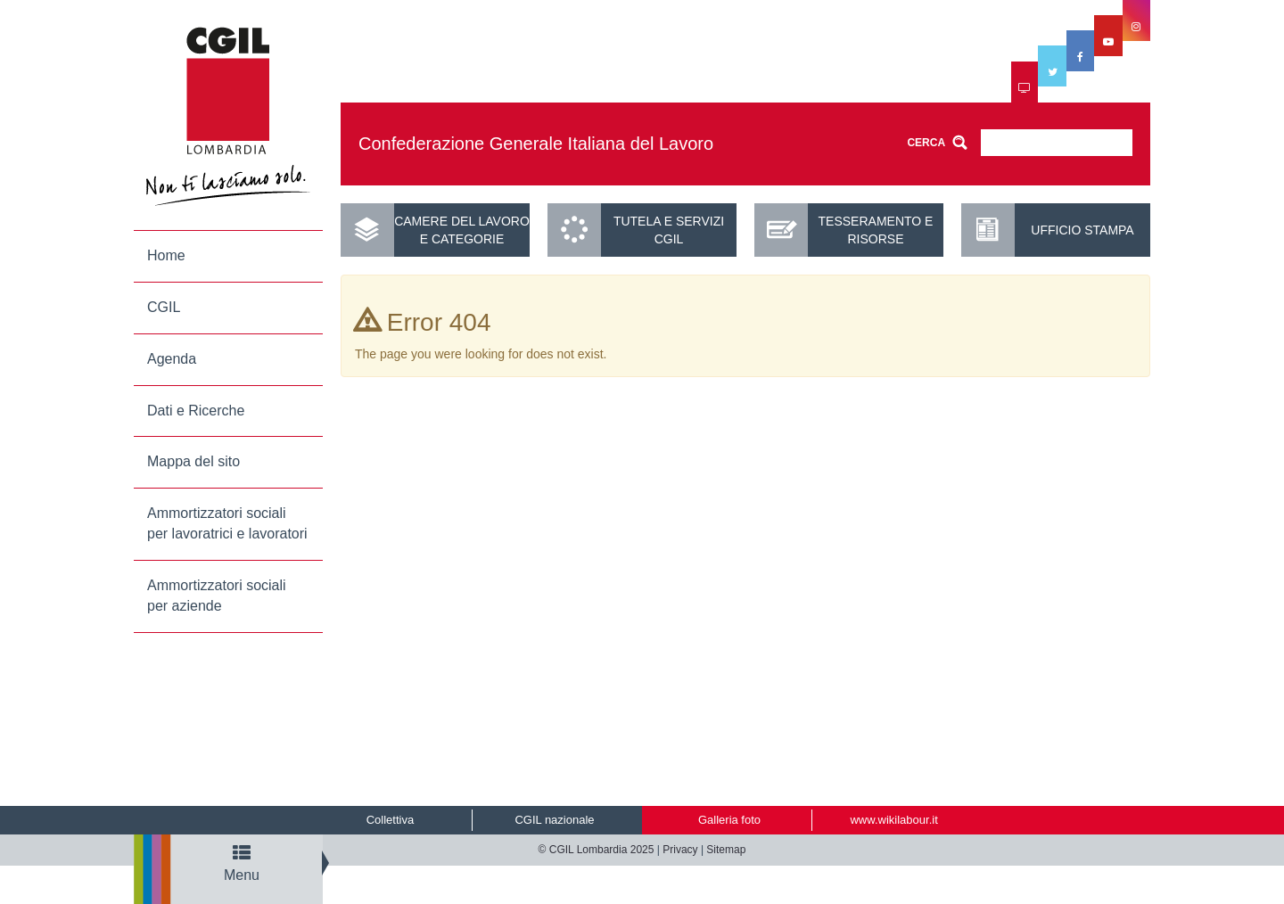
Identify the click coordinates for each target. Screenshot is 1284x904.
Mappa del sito (193, 461)
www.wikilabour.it (893, 819)
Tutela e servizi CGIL (668, 230)
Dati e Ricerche (195, 410)
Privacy (680, 849)
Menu (241, 863)
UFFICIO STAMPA (1082, 230)
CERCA (926, 142)
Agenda (171, 358)
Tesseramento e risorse (876, 230)
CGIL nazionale (554, 819)
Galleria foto (729, 819)
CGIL (163, 307)
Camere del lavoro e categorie (462, 230)
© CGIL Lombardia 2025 (596, 849)
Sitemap (725, 849)
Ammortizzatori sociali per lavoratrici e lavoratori (227, 523)
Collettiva (390, 819)
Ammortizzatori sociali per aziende (216, 595)
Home (166, 255)
